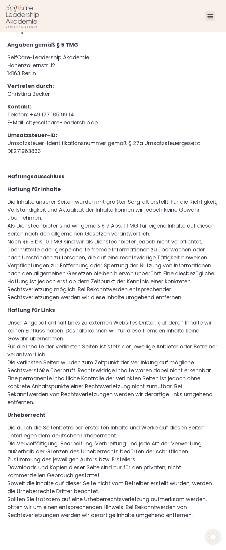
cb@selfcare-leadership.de (62, 139)
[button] (210, 16)
